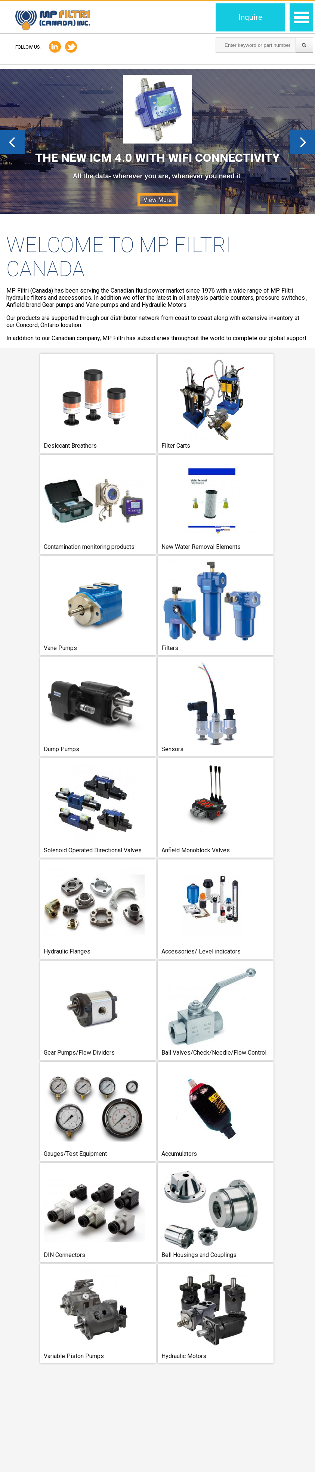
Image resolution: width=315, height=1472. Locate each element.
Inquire (250, 17)
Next (302, 142)
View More (157, 199)
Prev (12, 142)
